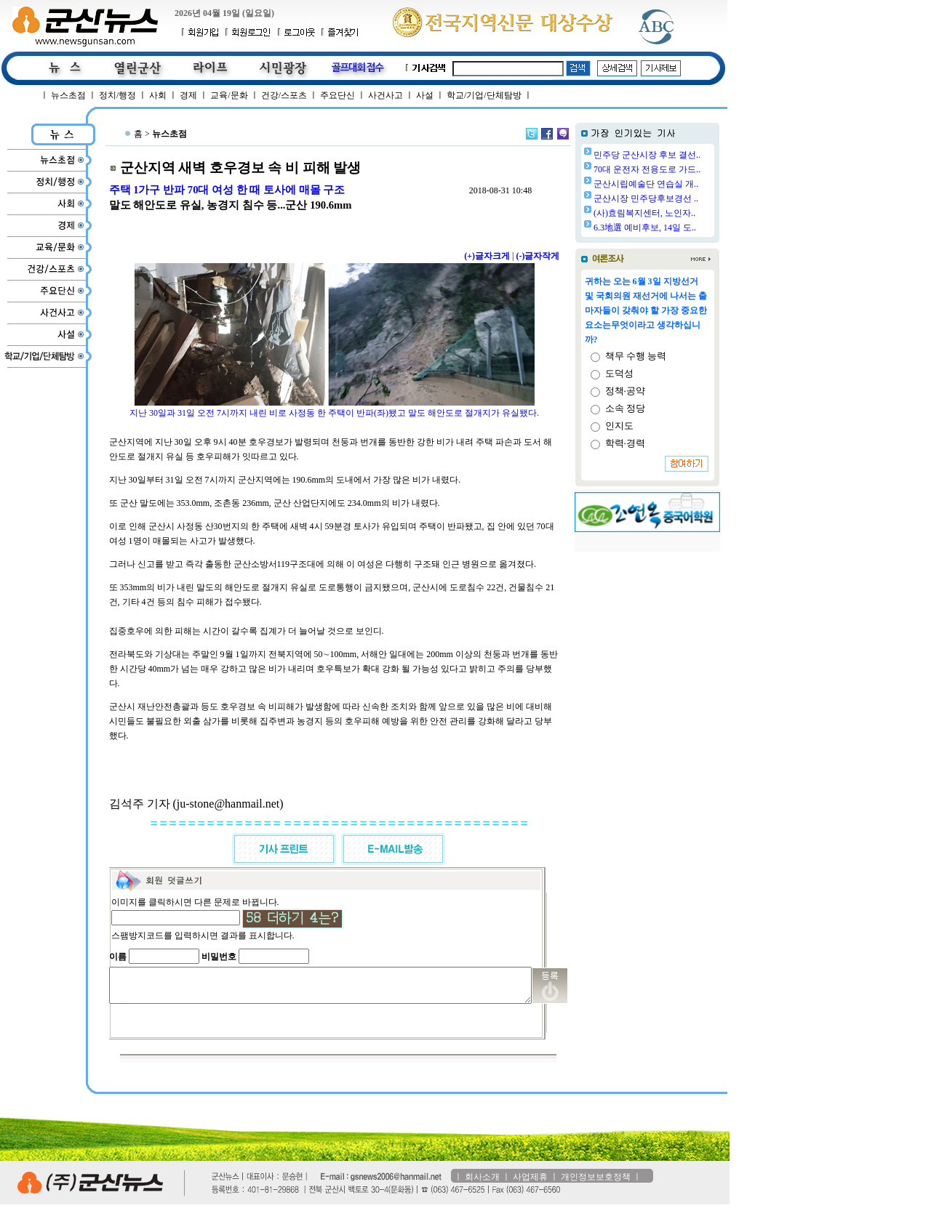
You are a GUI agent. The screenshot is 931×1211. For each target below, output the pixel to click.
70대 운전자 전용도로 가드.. (684, 169)
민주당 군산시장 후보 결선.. (684, 155)
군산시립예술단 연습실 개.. (683, 184)
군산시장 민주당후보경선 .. (683, 198)
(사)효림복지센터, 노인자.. (681, 213)
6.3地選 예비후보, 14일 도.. (682, 227)
